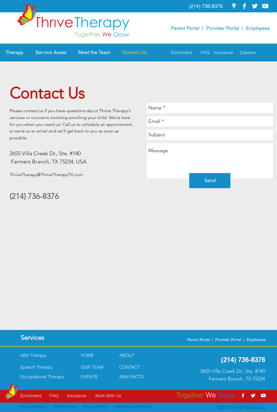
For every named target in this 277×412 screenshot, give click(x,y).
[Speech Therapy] (44, 367)
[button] (18, 52)
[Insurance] (222, 52)
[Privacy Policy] (92, 407)
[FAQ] (201, 52)
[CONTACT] (136, 367)
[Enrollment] (181, 52)
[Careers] (245, 52)
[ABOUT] (136, 355)
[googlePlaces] (234, 6)
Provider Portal (222, 28)
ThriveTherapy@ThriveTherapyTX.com (46, 174)
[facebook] (244, 6)
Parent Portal (185, 28)
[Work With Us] (108, 396)
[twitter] (255, 6)
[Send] (209, 180)
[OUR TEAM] (98, 367)
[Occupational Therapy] (44, 377)
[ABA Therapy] (37, 355)
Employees (258, 28)
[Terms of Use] (63, 407)
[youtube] (265, 6)
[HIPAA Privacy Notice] (129, 407)
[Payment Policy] (36, 407)
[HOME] (98, 355)
